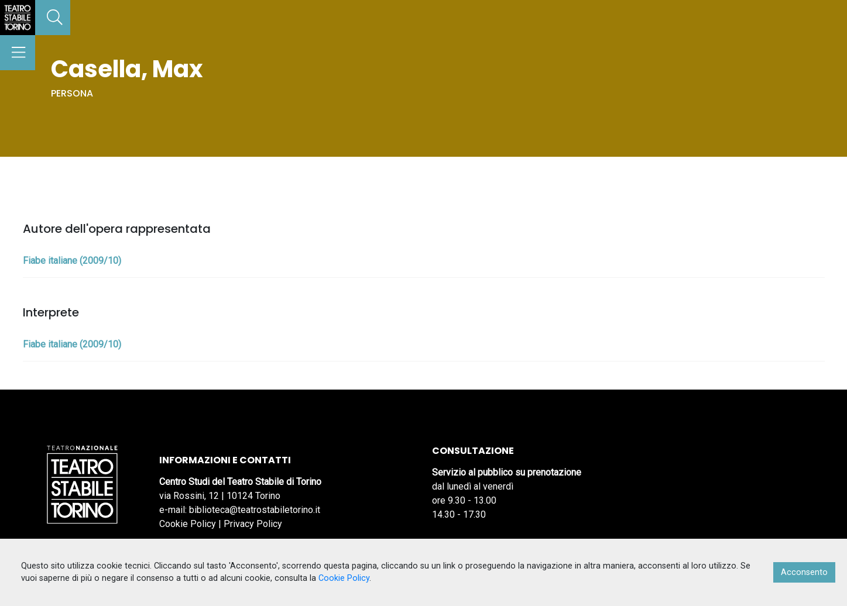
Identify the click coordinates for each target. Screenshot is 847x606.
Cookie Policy (187, 523)
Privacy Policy (253, 523)
